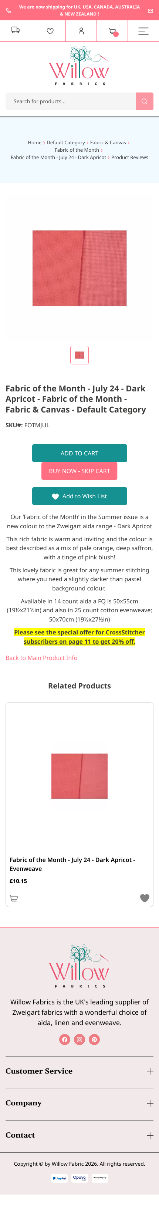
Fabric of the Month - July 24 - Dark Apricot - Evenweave (72, 864)
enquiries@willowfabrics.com (150, 11)
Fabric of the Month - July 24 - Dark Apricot (58, 157)
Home (34, 142)
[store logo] (79, 65)
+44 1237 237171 (8, 11)
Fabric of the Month (77, 149)
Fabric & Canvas (108, 142)
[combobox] (79, 101)
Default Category (66, 142)
